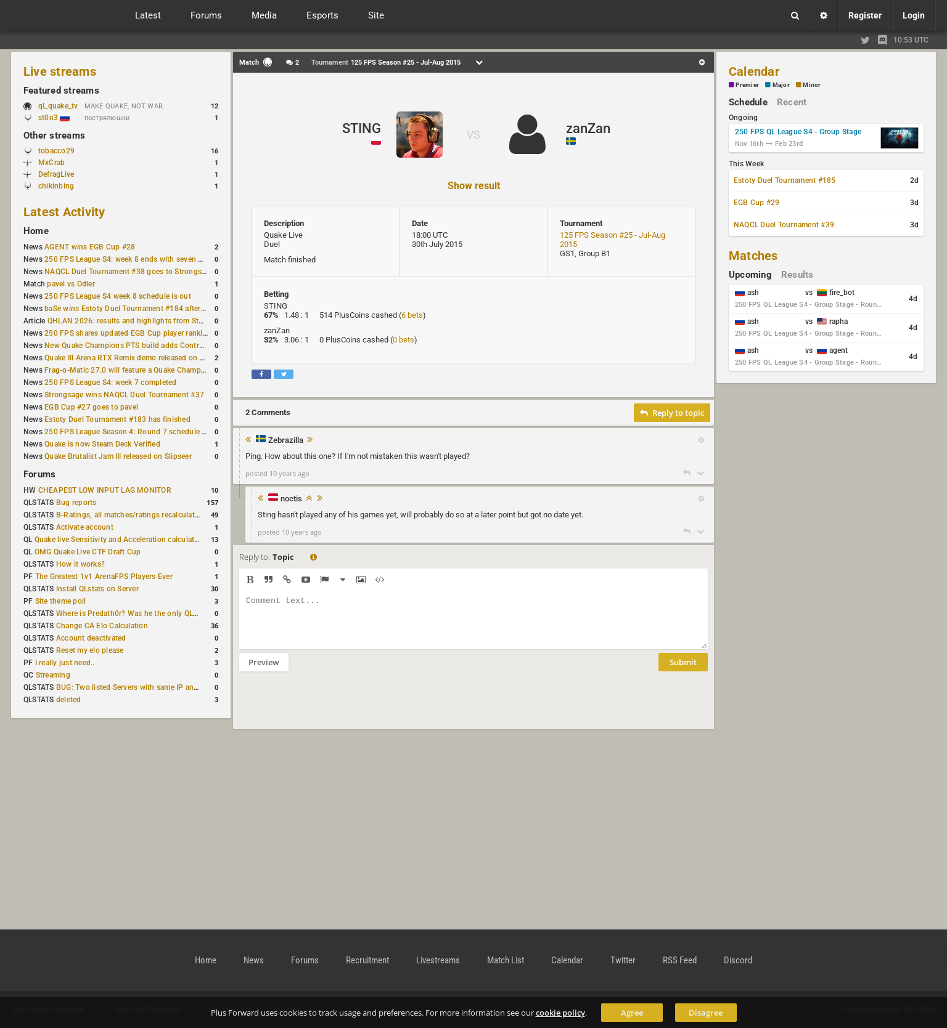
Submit (683, 671)
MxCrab (51, 162)
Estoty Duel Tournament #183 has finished (117, 419)
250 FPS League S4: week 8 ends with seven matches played (147, 259)
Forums (39, 474)
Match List (505, 960)
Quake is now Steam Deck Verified (102, 444)
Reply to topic (672, 412)
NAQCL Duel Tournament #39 (784, 225)
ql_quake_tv (58, 106)
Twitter (623, 960)
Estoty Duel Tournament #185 (784, 180)
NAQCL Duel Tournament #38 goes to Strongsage (129, 271)
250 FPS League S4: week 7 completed (110, 382)
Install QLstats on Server (97, 589)
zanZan (588, 128)
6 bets (412, 315)
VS (473, 134)
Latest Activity (64, 211)
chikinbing (56, 186)
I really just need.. (65, 662)
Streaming (53, 675)
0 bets (403, 339)
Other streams (54, 135)
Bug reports (76, 502)
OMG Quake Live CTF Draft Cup (88, 552)
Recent (791, 102)
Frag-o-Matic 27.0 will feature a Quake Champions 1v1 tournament (158, 370)
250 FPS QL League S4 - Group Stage (798, 131)
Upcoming (750, 274)
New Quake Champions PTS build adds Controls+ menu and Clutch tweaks (172, 345)
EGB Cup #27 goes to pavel (91, 407)
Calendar (754, 71)
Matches (753, 255)
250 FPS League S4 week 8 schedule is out (117, 296)
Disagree (706, 1012)
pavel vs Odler (70, 284)
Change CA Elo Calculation (102, 625)
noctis (291, 499)
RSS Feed (680, 960)
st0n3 (54, 117)
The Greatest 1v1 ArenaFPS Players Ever (104, 576)
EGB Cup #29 (757, 202)
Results (797, 274)
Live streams (59, 71)
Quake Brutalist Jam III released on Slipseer (118, 456)
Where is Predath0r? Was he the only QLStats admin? (146, 613)
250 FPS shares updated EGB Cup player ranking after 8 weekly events (164, 333)
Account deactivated (91, 638)
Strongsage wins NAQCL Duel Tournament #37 (124, 395)
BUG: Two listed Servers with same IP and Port (135, 687)
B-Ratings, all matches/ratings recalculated (129, 515)
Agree (632, 1012)
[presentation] (333, 708)
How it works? (80, 564)
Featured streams (61, 90)
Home (36, 231)
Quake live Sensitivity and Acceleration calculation (120, 539)
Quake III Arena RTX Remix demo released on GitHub (134, 358)
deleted (68, 699)
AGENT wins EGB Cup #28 (89, 247)
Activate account (84, 527)
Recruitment (367, 960)
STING (361, 128)
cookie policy (560, 1012)
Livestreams (438, 960)
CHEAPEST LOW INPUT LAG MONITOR (104, 490)
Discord (738, 960)
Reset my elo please (90, 650)
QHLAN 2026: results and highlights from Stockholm (137, 321)
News (254, 960)
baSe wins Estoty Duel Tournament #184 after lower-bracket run (153, 308)
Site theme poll (60, 601)
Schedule (748, 102)
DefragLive (56, 174)
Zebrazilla (285, 440)
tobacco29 (56, 151)
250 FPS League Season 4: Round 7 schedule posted (135, 431)
